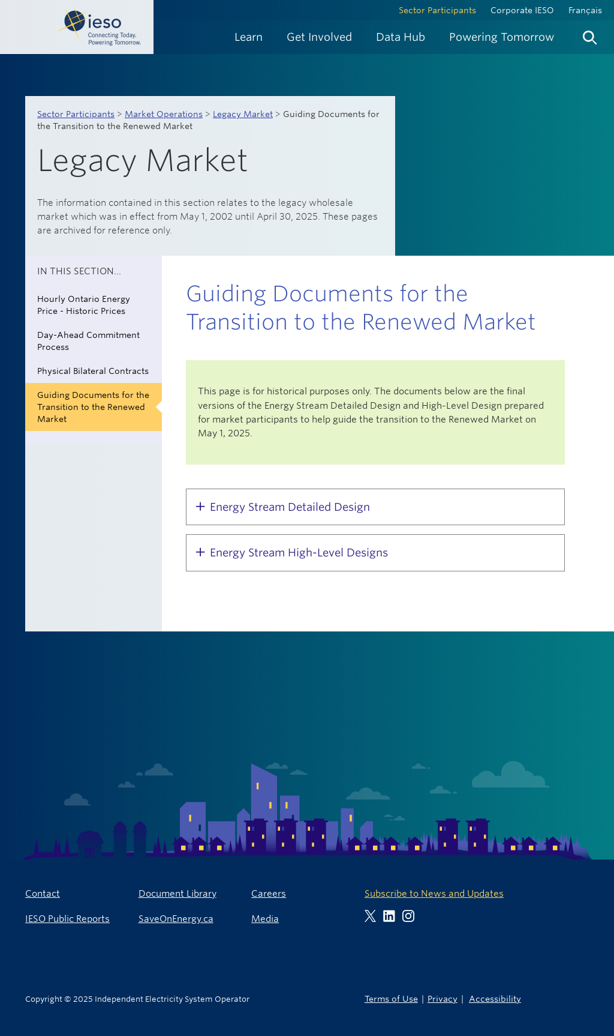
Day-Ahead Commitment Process (88, 341)
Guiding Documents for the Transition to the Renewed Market (93, 407)
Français (585, 10)
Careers (268, 893)
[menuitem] (248, 36)
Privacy (443, 998)
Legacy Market (243, 114)
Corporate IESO (522, 10)
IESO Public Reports (67, 918)
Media (265, 918)
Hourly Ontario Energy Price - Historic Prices (83, 305)
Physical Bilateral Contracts (93, 371)
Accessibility (495, 998)
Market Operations (164, 114)
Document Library (177, 893)
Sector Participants (437, 10)
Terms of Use (391, 998)
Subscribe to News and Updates (434, 893)
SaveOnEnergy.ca (176, 918)
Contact (42, 893)
